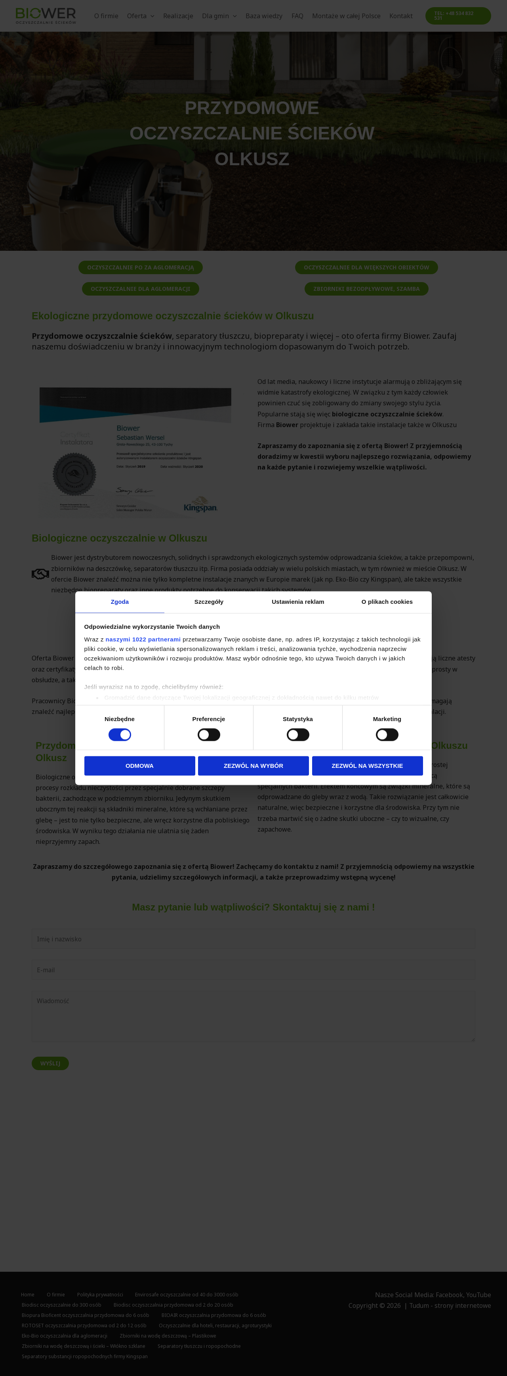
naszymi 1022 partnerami (143, 639)
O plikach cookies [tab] (387, 601)
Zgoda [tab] (120, 601)
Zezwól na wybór (253, 766)
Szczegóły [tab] (208, 601)
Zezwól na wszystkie (367, 766)
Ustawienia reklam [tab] (298, 601)
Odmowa (140, 766)
